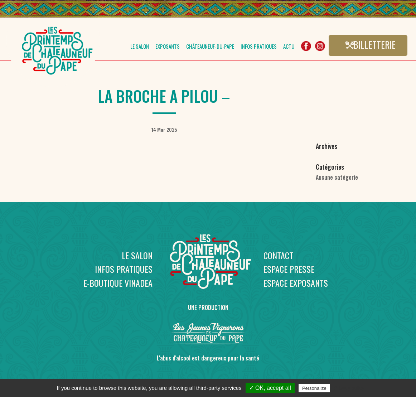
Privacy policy (349, 388)
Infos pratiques (259, 47)
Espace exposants (295, 282)
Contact (278, 255)
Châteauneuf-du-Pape (210, 47)
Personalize (314, 388)
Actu (288, 47)
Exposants (167, 47)
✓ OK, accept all (270, 388)
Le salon (139, 47)
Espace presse (288, 268)
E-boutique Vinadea (118, 282)
